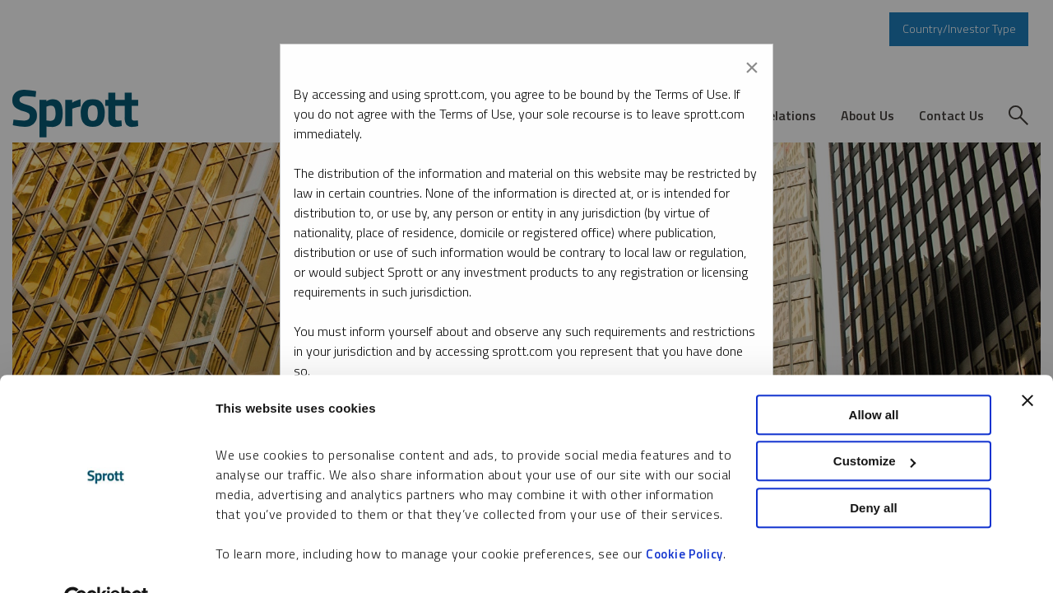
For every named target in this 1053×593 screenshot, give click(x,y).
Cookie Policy (684, 515)
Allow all (874, 376)
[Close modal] (752, 64)
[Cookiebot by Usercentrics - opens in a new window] (107, 561)
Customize (874, 423)
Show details (254, 560)
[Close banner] (1027, 361)
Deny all (874, 469)
